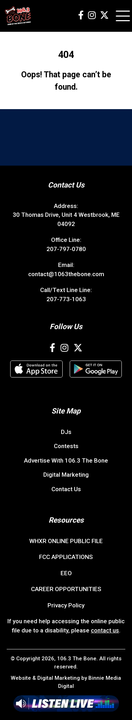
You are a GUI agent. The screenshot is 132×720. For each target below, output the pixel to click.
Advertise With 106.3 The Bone (66, 460)
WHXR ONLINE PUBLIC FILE (66, 541)
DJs (66, 431)
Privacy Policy (66, 605)
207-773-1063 (66, 299)
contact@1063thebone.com (66, 274)
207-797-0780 (66, 248)
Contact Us (66, 489)
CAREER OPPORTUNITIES (66, 589)
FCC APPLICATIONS (66, 556)
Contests (66, 446)
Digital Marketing (66, 474)
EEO (66, 573)
